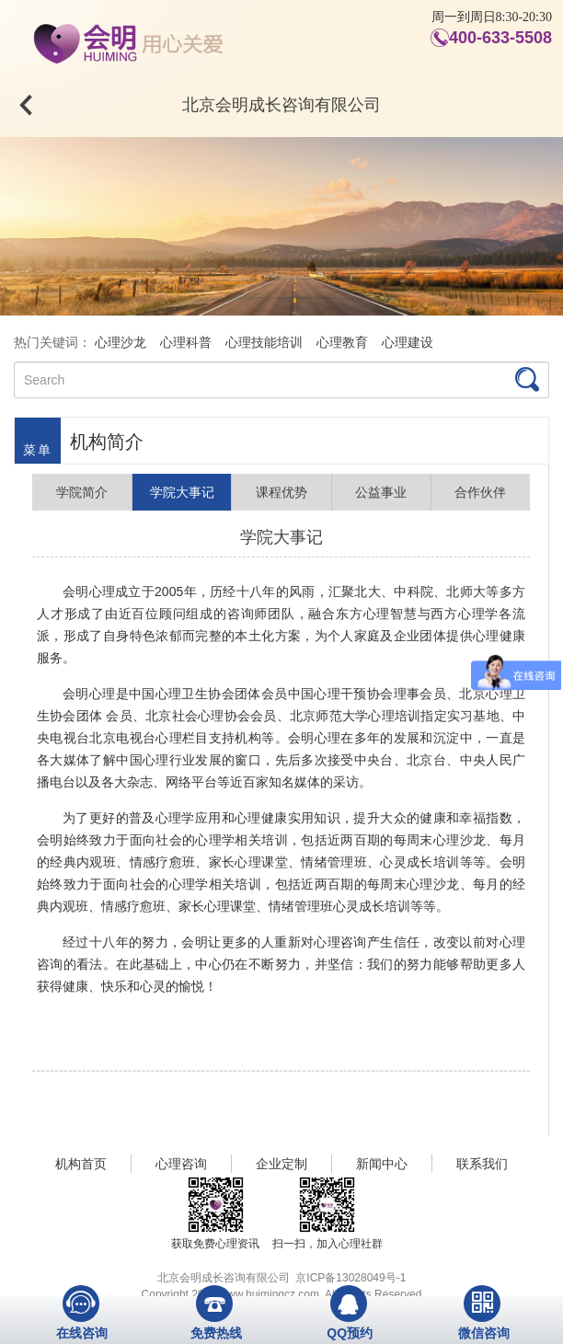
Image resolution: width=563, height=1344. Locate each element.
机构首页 (81, 1163)
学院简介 (82, 492)
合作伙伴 (480, 492)
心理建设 (407, 343)
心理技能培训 (264, 343)
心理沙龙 (120, 343)
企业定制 (281, 1163)
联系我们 (482, 1163)
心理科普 (186, 343)
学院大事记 (182, 492)
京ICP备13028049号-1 (350, 1277)
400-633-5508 (500, 38)
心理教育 (342, 343)
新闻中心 (382, 1163)
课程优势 (281, 492)
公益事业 (381, 492)
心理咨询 (181, 1163)
